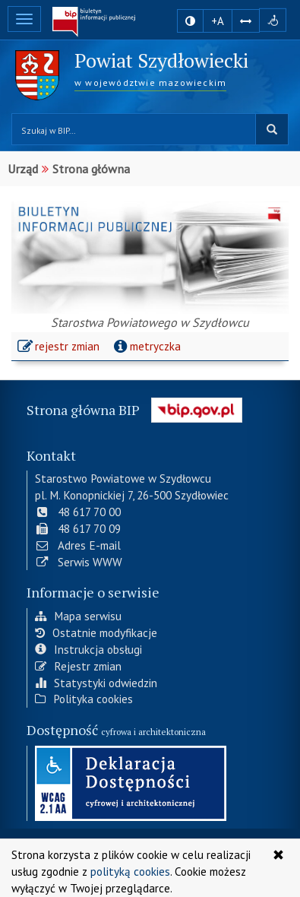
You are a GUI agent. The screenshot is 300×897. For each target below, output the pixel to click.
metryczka (145, 345)
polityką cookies (130, 871)
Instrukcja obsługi (88, 647)
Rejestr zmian (78, 664)
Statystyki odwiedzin (96, 681)
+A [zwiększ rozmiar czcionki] (217, 21)
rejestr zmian (59, 348)
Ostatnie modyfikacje (96, 631)
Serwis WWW (78, 560)
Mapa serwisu (78, 615)
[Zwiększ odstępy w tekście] (246, 20)
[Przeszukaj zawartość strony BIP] (133, 129)
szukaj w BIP (272, 129)
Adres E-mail (78, 543)
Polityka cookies (84, 697)
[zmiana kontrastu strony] (190, 21)
